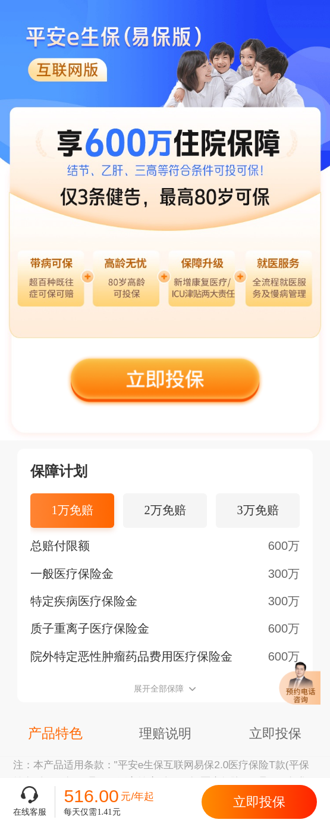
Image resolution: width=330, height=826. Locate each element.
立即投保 (259, 801)
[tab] (72, 510)
